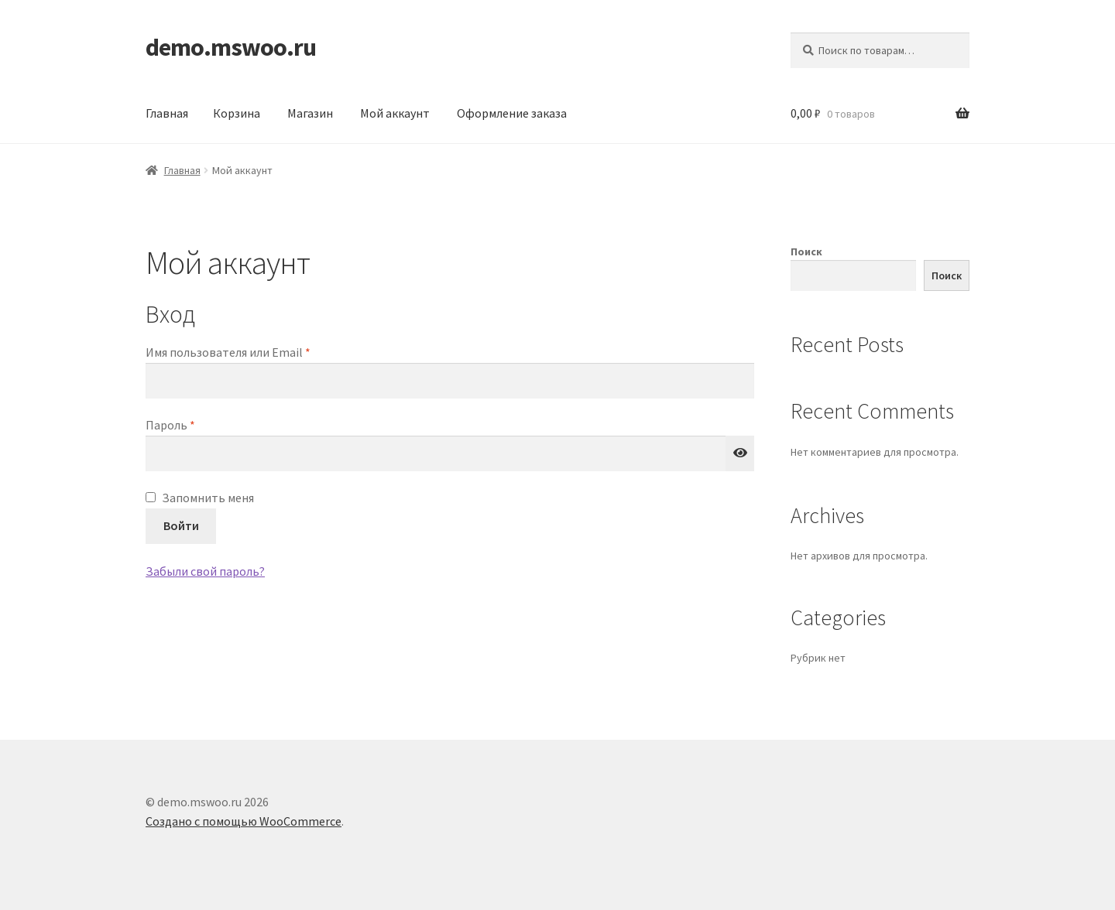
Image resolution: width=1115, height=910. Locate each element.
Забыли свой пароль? (205, 571)
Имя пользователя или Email (264, 351)
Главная (167, 113)
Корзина (236, 113)
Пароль (206, 424)
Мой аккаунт (395, 113)
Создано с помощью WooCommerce (243, 821)
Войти (181, 525)
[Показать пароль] (740, 453)
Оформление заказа (512, 113)
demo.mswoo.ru (231, 47)
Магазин (310, 113)
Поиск (806, 251)
